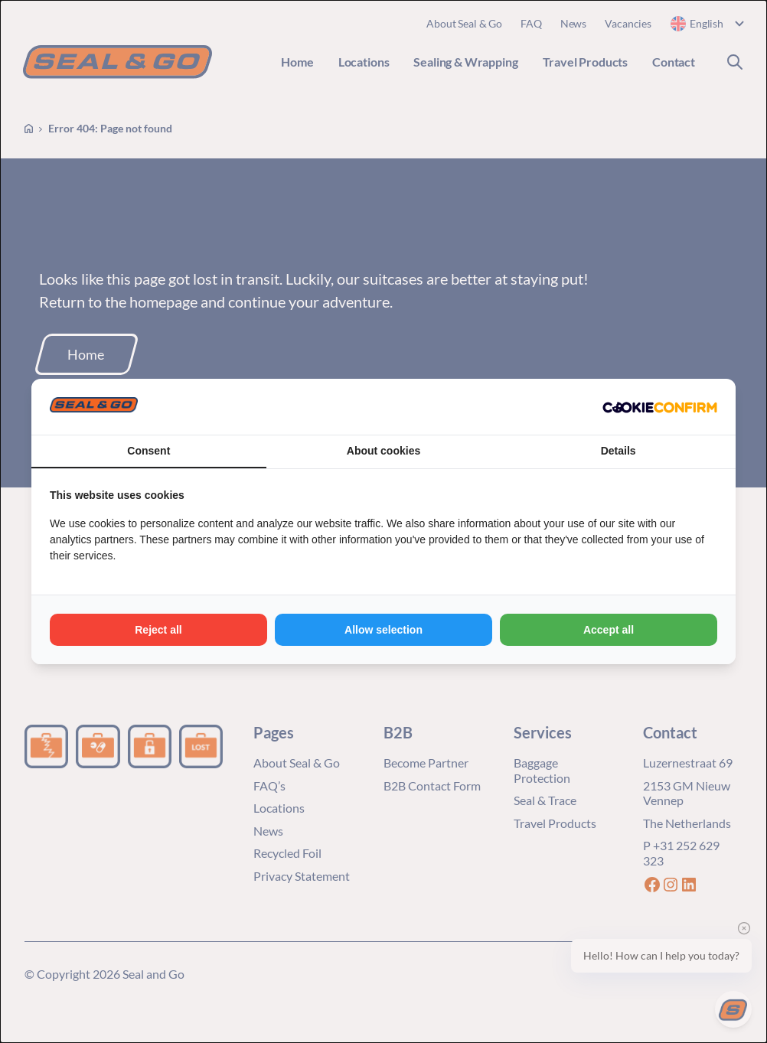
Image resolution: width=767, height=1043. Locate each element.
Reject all (158, 630)
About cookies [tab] (383, 451)
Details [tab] (618, 451)
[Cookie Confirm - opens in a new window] (659, 407)
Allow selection (383, 630)
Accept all (608, 630)
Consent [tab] (148, 451)
